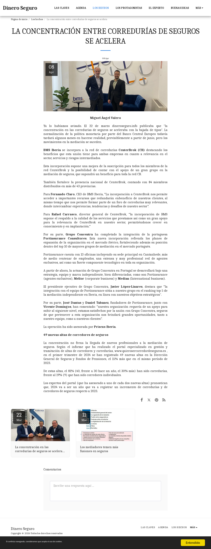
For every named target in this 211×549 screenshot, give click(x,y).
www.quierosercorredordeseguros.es (140, 351)
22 (19, 417)
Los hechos (37, 19)
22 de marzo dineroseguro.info (113, 126)
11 (84, 417)
